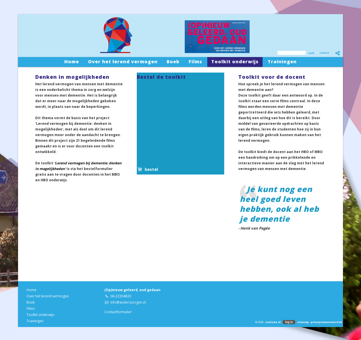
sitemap (303, 322)
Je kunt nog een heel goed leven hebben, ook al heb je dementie (279, 204)
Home (31, 289)
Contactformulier (118, 312)
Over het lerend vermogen (48, 296)
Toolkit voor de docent (271, 76)
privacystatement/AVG (326, 322)
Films (31, 308)
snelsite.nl (273, 322)
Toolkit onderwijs (40, 314)
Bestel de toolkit (161, 76)
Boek (31, 302)
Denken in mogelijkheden (72, 76)
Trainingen (35, 321)
